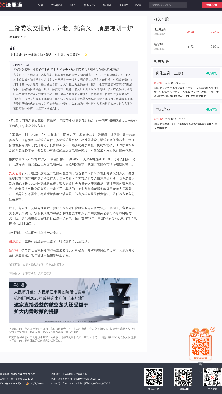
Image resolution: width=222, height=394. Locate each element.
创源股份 (15, 241)
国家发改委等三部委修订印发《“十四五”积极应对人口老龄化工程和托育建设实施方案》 (67, 69)
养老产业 (163, 109)
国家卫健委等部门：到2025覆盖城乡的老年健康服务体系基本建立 (185, 126)
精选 (73, 5)
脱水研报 (89, 5)
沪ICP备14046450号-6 (11, 383)
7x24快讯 (57, 5)
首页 (40, 5)
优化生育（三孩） (170, 73)
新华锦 (13, 250)
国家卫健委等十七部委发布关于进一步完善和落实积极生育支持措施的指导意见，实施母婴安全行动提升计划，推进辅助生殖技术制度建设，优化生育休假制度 (186, 91)
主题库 (123, 5)
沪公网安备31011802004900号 (43, 383)
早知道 (107, 5)
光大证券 (15, 173)
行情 (138, 5)
